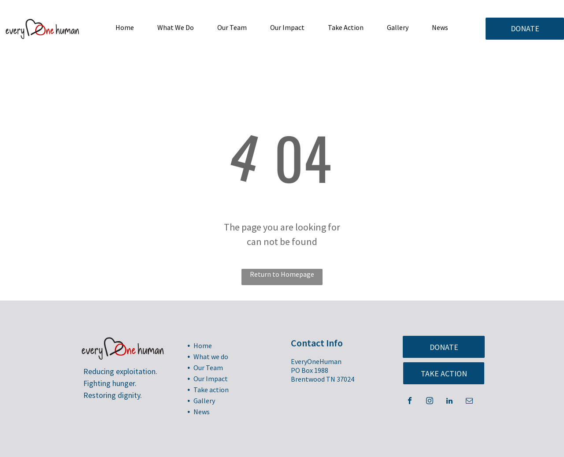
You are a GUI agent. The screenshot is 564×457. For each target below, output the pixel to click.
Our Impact (210, 378)
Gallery (204, 400)
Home (202, 345)
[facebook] (409, 401)
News (201, 411)
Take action (211, 389)
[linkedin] (449, 401)
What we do (210, 356)
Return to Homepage (282, 274)
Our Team (208, 367)
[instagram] (429, 401)
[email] (469, 401)
